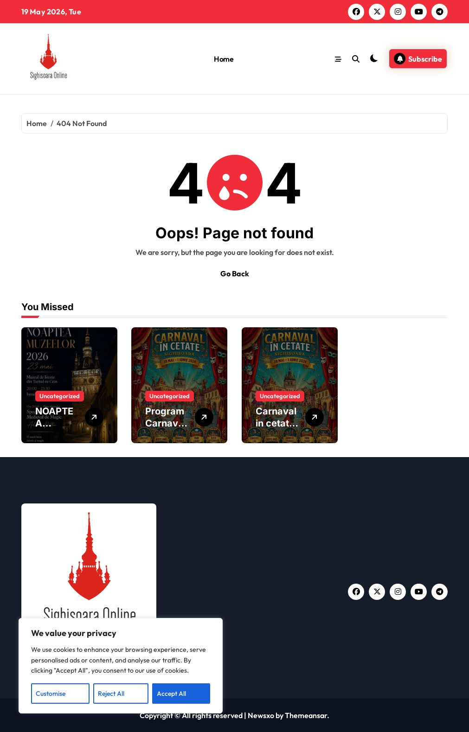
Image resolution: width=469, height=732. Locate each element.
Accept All (171, 693)
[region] (121, 665)
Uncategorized (59, 396)
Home (223, 59)
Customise (50, 693)
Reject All (111, 693)
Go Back (234, 273)
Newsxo (261, 715)
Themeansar (306, 715)
